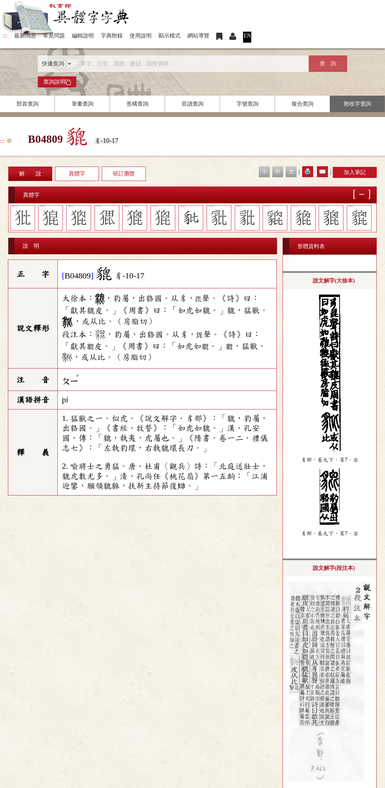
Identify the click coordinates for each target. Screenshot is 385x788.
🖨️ (307, 171)
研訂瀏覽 (124, 174)
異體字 (77, 174)
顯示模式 (169, 36)
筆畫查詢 (83, 104)
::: (5, 36)
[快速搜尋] (190, 63)
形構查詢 (137, 104)
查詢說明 (57, 82)
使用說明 (141, 36)
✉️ (322, 171)
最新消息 (25, 36)
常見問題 (54, 36)
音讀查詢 (193, 104)
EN (247, 36)
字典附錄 (112, 36)
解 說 (30, 174)
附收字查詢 (357, 104)
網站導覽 (198, 36)
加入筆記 (355, 172)
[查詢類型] (55, 63)
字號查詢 (247, 104)
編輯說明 (83, 36)
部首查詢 (27, 104)
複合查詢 (303, 104)
